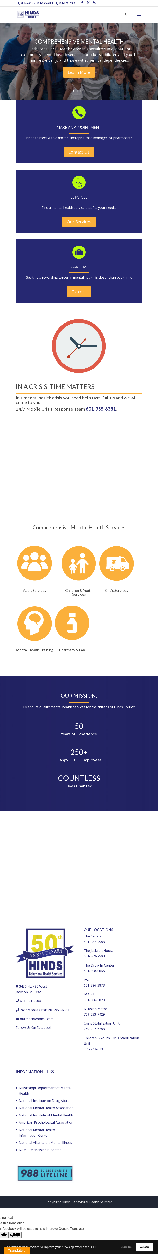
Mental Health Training (34, 650)
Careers (78, 291)
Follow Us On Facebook (34, 1027)
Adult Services (34, 590)
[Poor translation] (15, 1235)
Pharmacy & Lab (72, 650)
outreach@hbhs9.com (36, 1018)
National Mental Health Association (46, 1108)
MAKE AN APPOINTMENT (79, 127)
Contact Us (78, 152)
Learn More (79, 72)
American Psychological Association (46, 1122)
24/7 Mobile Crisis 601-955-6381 (44, 1010)
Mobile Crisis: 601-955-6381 (37, 3)
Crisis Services (116, 590)
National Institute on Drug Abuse (44, 1100)
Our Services (79, 222)
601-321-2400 (67, 3)
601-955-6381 (101, 409)
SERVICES (79, 197)
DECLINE (115, 1246)
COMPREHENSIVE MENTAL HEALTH (79, 41)
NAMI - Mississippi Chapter (40, 1150)
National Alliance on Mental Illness (45, 1142)
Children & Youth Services (79, 592)
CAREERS (79, 267)
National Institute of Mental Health (46, 1115)
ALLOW (141, 1246)
